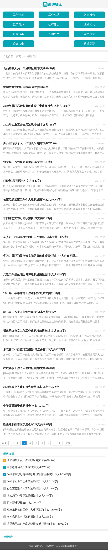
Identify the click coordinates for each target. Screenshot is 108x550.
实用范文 (53, 33)
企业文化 (89, 24)
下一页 (57, 443)
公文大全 (18, 43)
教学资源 (18, 24)
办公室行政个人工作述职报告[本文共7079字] (32, 488)
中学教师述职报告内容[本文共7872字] (28, 467)
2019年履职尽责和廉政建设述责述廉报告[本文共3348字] (39, 474)
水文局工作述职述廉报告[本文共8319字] (30, 495)
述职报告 (89, 14)
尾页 (68, 443)
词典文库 (50, 546)
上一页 (15, 443)
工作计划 (18, 14)
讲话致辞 (89, 43)
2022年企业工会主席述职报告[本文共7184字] (32, 481)
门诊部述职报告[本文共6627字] (24, 503)
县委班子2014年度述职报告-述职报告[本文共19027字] (37, 524)
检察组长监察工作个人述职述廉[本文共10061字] (34, 510)
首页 (18, 57)
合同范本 (18, 33)
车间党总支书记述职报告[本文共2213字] (30, 517)
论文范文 (89, 33)
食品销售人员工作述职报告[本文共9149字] (31, 460)
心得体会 (53, 24)
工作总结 (53, 14)
